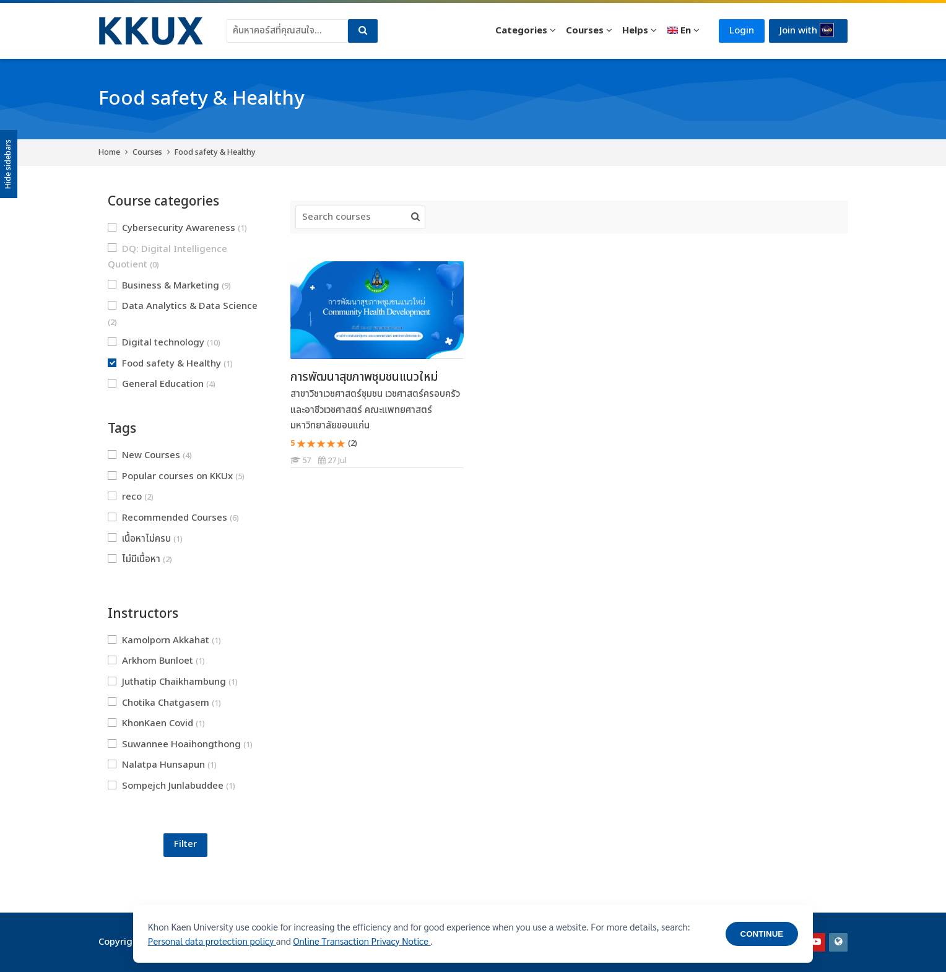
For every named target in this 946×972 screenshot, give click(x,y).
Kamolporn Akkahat (164, 640)
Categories (521, 31)
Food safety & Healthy (215, 152)
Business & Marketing (169, 286)
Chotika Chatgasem (164, 703)
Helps (635, 31)
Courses (585, 31)
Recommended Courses (173, 518)
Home (109, 152)
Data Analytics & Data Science (183, 314)
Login (741, 31)
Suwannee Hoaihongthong (180, 744)
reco (131, 497)
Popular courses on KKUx (176, 476)
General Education (161, 384)
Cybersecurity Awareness (177, 228)
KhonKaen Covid (156, 723)
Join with (806, 30)
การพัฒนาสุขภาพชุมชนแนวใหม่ (364, 377)
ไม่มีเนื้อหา (140, 559)
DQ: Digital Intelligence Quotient (167, 257)
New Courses (150, 455)
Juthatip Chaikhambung (173, 682)
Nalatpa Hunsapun (162, 765)
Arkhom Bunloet (156, 661)
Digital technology (164, 343)
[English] (683, 31)
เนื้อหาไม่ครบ (145, 539)
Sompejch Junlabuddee (171, 786)
